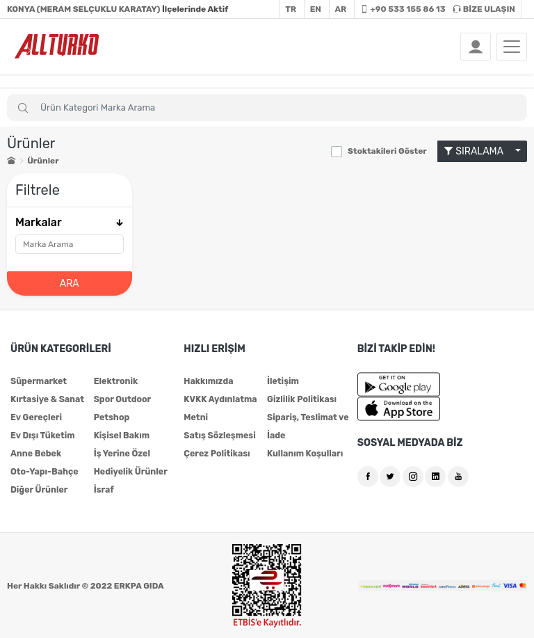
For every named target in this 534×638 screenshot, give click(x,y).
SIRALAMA (478, 151)
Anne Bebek (35, 453)
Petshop (111, 417)
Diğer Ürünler (38, 489)
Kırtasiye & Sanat (46, 399)
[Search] (267, 107)
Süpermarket (37, 380)
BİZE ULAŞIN (484, 9)
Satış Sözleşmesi (218, 435)
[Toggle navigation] (511, 47)
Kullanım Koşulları (304, 453)
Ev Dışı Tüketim (41, 435)
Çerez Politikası (216, 453)
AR (341, 9)
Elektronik (115, 380)
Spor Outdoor (121, 399)
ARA (69, 283)
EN (315, 9)
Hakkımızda (208, 380)
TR (290, 9)
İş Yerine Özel (121, 453)
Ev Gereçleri (35, 417)
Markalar (69, 221)
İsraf (103, 489)
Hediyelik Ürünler (129, 471)
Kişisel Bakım (121, 435)
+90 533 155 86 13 (403, 9)
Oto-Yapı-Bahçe (43, 471)
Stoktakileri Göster (387, 151)
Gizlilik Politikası (300, 399)
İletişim (282, 380)
